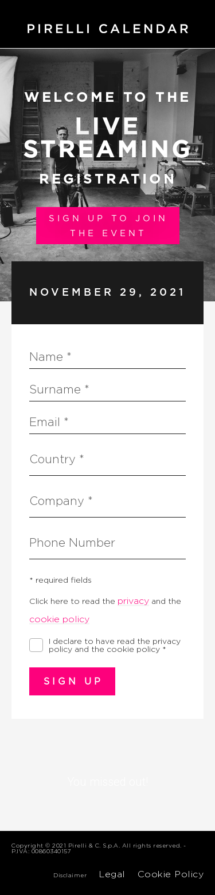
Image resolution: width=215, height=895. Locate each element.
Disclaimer (70, 875)
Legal (112, 874)
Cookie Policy (171, 874)
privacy (133, 600)
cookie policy (59, 619)
